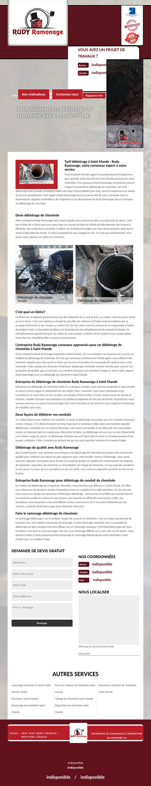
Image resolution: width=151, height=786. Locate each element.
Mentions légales (34, 736)
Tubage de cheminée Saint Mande (74, 698)
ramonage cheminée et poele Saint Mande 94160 (31, 689)
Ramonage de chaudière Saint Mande (28, 709)
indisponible (102, 564)
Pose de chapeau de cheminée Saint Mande (75, 689)
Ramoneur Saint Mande (25, 698)
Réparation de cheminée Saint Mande (71, 709)
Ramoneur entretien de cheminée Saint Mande (117, 689)
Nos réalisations (33, 94)
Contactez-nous (67, 94)
